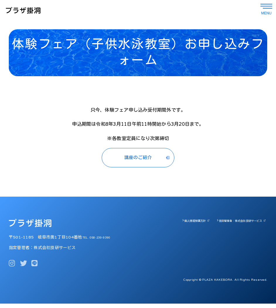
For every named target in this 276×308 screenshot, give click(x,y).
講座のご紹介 (137, 160)
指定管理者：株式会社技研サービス (234, 225)
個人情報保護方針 (177, 225)
